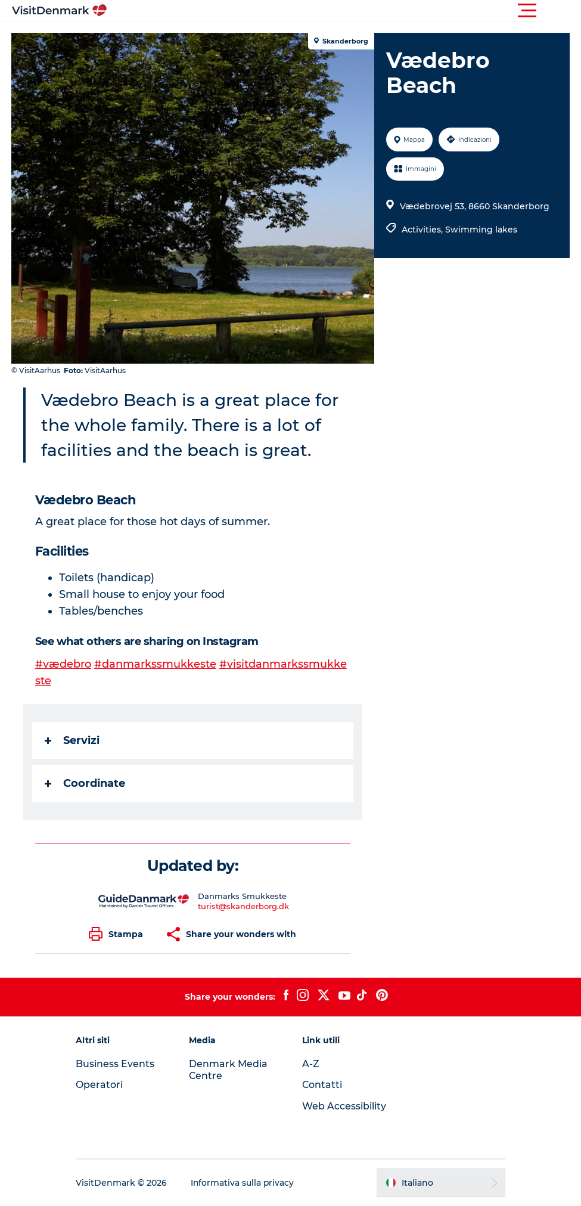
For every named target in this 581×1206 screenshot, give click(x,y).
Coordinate (85, 783)
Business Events (119, 1063)
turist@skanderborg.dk (244, 906)
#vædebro (64, 664)
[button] (344, 11)
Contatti (323, 1084)
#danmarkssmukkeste (156, 664)
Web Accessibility (345, 1106)
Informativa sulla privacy (247, 1182)
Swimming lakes (481, 229)
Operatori (103, 1084)
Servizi (72, 740)
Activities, (423, 229)
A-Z (311, 1063)
